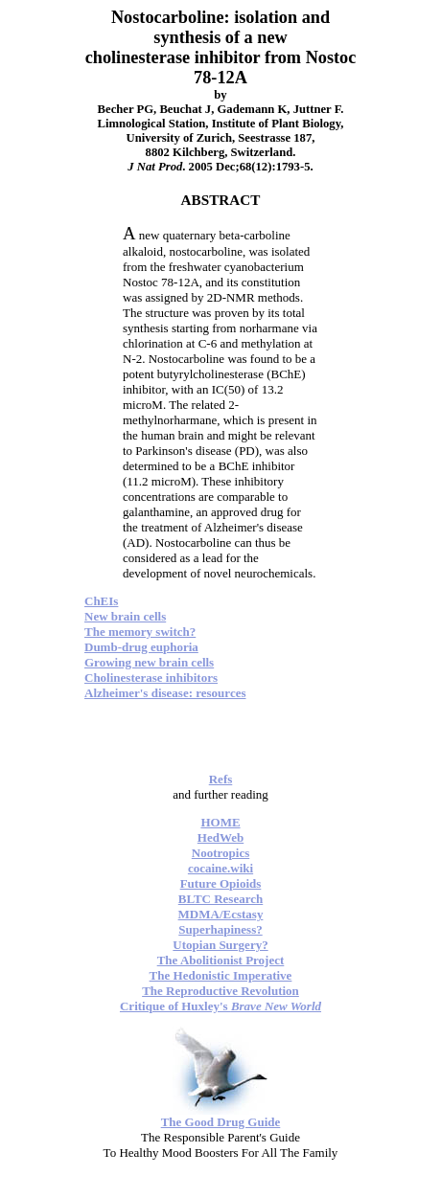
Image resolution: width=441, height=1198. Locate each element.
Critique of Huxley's (220, 1006)
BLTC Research (220, 899)
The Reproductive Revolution (220, 990)
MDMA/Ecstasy (221, 914)
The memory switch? (140, 631)
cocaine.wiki (220, 868)
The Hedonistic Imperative (221, 975)
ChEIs (101, 601)
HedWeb (220, 837)
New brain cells (125, 616)
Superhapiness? (220, 929)
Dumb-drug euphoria (141, 647)
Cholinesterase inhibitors (151, 677)
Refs (221, 779)
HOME (220, 822)
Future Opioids (221, 883)
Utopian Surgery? (220, 945)
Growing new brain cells (149, 662)
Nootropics (220, 853)
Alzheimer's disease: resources (164, 693)
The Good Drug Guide (221, 1122)
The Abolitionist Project (221, 960)
